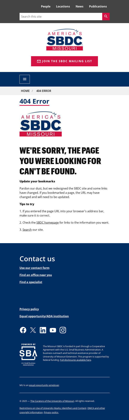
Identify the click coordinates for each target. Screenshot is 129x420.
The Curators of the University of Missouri (52, 401)
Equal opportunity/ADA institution (44, 316)
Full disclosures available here (75, 360)
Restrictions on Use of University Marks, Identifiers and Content (53, 408)
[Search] (106, 16)
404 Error (43, 91)
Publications (98, 6)
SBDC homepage (47, 222)
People (45, 6)
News (79, 6)
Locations (63, 6)
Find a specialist (31, 282)
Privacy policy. (51, 412)
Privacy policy (29, 309)
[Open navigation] (25, 79)
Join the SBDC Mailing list (64, 61)
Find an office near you (36, 275)
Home (25, 91)
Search (27, 230)
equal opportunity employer (44, 385)
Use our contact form (35, 268)
